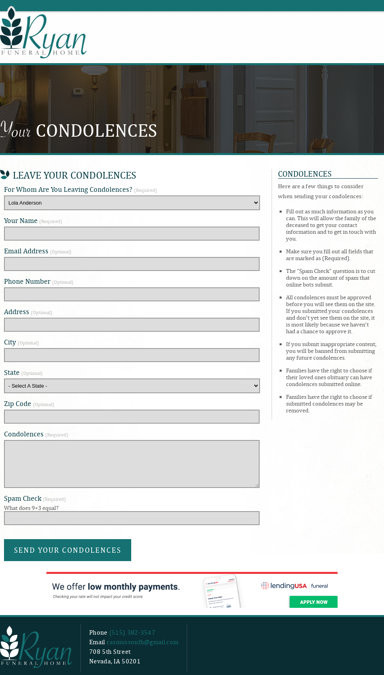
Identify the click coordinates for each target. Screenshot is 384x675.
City (21, 342)
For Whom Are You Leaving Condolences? (80, 189)
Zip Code (29, 403)
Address (28, 311)
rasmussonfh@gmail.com (142, 642)
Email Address (38, 251)
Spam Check (35, 498)
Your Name (33, 220)
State (23, 372)
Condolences (36, 434)
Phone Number (39, 281)
